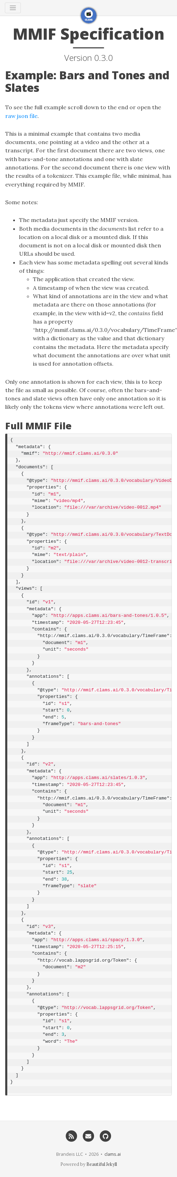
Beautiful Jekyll (101, 1164)
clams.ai (112, 1154)
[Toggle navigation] (12, 7)
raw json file (21, 115)
